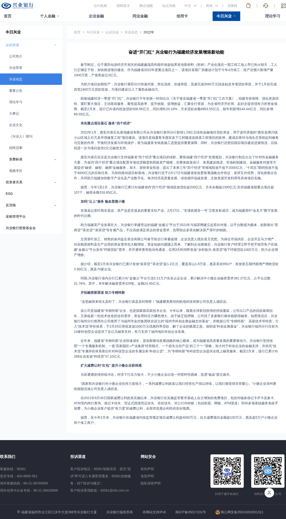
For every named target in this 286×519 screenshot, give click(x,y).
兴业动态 (15, 79)
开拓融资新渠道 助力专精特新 (103, 292)
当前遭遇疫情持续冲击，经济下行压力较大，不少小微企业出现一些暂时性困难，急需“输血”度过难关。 (157, 374)
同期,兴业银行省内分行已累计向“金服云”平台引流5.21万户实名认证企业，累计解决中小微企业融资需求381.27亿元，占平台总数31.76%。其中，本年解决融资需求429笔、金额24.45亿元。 (172, 280)
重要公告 (15, 90)
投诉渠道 (78, 457)
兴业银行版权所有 (119, 512)
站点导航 (169, 6)
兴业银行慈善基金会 (21, 228)
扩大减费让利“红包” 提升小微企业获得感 (111, 365)
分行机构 (100, 6)
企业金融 (96, 16)
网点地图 (146, 6)
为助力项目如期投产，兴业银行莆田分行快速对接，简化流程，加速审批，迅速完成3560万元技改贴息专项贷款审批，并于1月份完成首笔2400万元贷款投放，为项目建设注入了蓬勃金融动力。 (175, 86)
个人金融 (47, 16)
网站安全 (148, 457)
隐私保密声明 (151, 483)
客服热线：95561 (13, 469)
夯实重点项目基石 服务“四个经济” (106, 123)
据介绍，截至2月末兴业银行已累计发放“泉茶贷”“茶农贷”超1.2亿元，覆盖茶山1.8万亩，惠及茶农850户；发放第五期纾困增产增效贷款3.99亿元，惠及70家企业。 (176, 266)
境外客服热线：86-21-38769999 (24, 483)
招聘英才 (123, 6)
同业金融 (140, 16)
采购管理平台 (16, 216)
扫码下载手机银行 (227, 494)
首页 (7, 16)
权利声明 (147, 469)
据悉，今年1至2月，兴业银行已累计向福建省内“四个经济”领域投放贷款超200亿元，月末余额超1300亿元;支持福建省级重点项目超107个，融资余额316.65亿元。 (174, 189)
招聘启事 (15, 148)
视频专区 (15, 171)
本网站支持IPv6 (154, 512)
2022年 (148, 32)
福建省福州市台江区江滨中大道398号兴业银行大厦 (59, 512)
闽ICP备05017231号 (190, 512)
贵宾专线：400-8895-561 (18, 476)
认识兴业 (112, 32)
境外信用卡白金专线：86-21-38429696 (29, 490)
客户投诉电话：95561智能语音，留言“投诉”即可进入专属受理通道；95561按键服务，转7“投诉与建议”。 (100, 476)
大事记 (14, 113)
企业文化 (15, 125)
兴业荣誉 (15, 68)
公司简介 (15, 56)
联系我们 (7, 457)
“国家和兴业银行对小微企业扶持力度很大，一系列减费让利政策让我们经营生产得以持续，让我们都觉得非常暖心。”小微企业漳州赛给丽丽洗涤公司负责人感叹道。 (175, 386)
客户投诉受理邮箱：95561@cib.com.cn (99, 490)
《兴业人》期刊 (20, 136)
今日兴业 (224, 16)
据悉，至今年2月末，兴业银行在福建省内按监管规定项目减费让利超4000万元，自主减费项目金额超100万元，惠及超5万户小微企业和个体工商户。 (175, 420)
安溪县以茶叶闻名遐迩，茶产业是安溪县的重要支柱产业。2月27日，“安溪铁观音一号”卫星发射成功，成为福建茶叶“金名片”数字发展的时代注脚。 (175, 213)
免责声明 (147, 476)
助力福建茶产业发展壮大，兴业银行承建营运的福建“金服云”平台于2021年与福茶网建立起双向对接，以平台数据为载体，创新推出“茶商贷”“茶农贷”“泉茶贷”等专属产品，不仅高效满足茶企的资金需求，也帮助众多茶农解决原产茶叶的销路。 (176, 227)
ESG (9, 193)
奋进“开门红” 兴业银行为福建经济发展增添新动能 (176, 52)
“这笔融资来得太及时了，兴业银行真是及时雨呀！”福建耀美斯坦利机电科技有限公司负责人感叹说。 (155, 301)
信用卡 (182, 16)
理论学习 (272, 16)
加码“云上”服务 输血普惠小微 (103, 201)
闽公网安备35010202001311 (239, 512)
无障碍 (232, 6)
